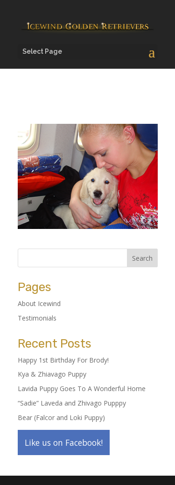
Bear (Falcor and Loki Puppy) (61, 417)
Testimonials (37, 318)
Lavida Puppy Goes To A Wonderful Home (82, 388)
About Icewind (39, 303)
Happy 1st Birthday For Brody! (63, 360)
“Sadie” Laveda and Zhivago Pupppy (72, 403)
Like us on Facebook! (64, 442)
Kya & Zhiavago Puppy (52, 374)
